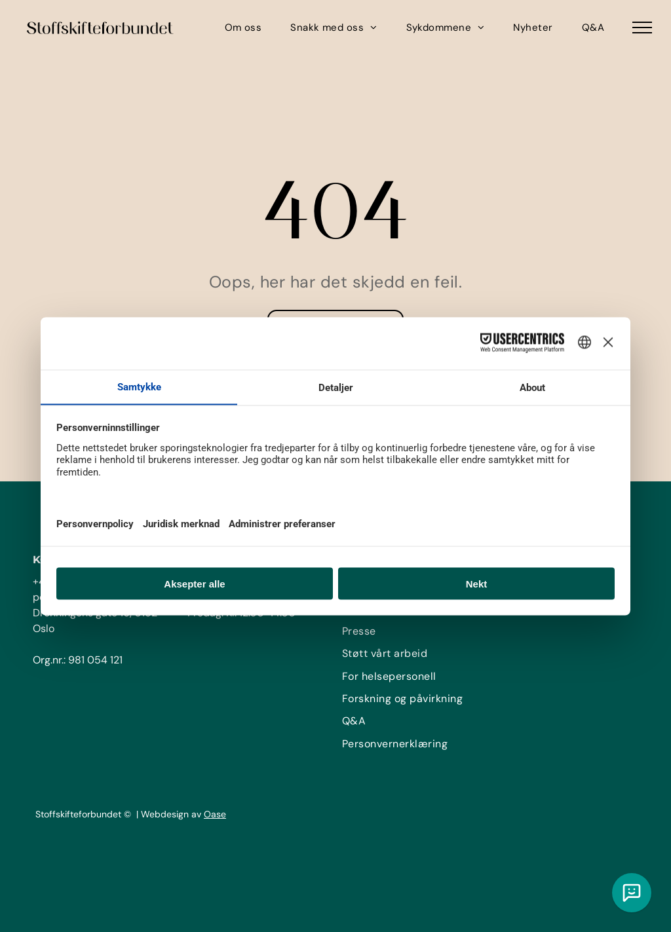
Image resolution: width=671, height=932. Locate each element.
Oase (215, 814)
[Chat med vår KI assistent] (631, 892)
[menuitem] (243, 28)
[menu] (642, 27)
